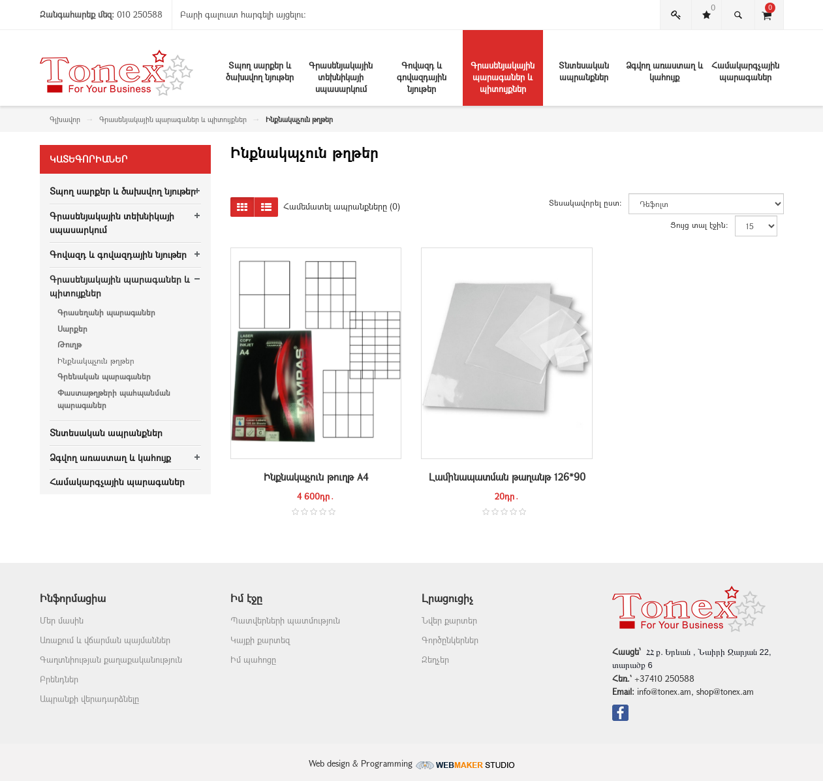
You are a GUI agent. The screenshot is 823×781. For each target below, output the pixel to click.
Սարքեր (72, 328)
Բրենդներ (59, 679)
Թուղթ (69, 344)
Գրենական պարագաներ (104, 376)
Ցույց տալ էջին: (699, 224)
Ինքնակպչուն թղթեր (95, 360)
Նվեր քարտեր (449, 620)
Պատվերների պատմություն (285, 620)
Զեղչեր (435, 659)
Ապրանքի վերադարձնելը (89, 699)
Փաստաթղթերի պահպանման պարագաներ (113, 398)
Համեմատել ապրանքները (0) (341, 206)
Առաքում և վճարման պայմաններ (105, 640)
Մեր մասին (62, 620)
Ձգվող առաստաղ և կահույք (110, 457)
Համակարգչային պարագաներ (117, 481)
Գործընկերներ (450, 640)
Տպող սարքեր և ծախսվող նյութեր (123, 191)
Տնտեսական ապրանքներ (106, 432)
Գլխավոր (65, 119)
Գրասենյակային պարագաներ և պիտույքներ (173, 119)
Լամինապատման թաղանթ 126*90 (507, 476)
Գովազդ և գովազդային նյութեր (118, 254)
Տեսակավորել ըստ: (585, 202)
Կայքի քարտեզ (260, 640)
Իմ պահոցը (253, 659)
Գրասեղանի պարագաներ (106, 312)
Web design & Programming (412, 763)
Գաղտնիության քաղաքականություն (111, 659)
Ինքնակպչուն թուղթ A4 (316, 476)
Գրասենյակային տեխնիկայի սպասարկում (112, 223)
